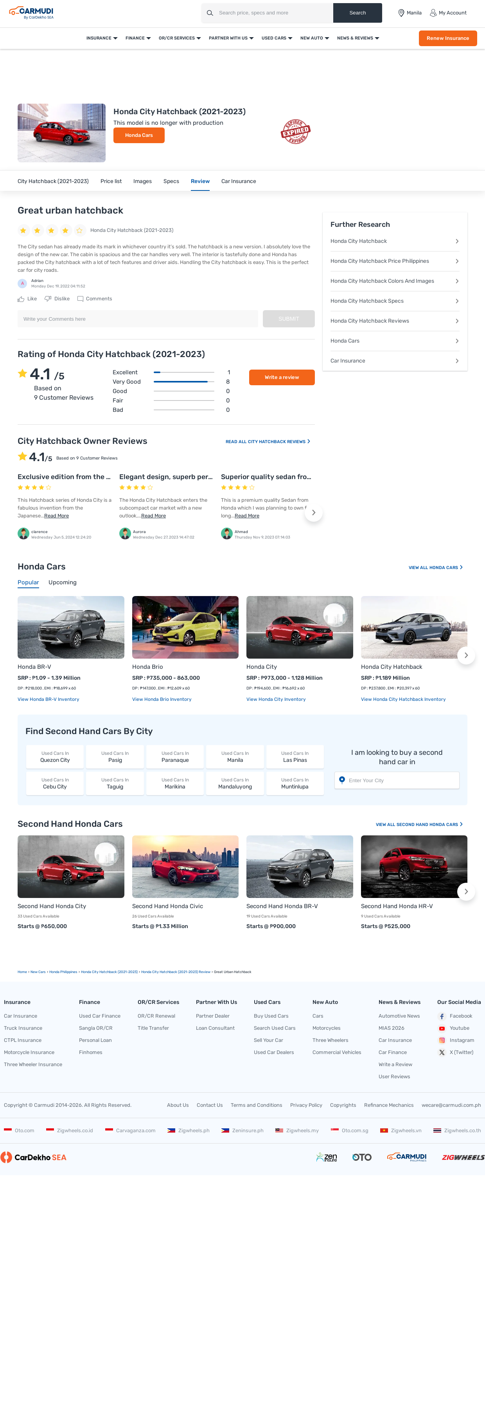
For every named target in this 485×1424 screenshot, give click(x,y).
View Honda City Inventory (276, 699)
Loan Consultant (215, 1028)
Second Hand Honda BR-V (282, 906)
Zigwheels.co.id (69, 1130)
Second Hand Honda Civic (167, 906)
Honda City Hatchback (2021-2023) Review (175, 972)
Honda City (261, 666)
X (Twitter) (455, 1052)
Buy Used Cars (271, 1016)
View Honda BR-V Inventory (48, 699)
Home (22, 972)
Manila (235, 756)
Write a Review (395, 1064)
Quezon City (55, 756)
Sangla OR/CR (96, 1028)
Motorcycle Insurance (29, 1052)
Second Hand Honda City (52, 906)
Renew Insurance (448, 38)
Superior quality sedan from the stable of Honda (300, 477)
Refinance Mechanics (389, 1105)
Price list (111, 181)
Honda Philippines (63, 972)
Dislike (57, 299)
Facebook (454, 1016)
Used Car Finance (99, 1016)
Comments (94, 299)
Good (171, 391)
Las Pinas (295, 756)
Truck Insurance (23, 1028)
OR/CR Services (177, 38)
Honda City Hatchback (395, 241)
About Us (178, 1105)
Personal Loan (95, 1040)
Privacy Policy (306, 1105)
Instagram (455, 1040)
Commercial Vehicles (337, 1052)
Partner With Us (228, 38)
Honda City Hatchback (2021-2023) (109, 972)
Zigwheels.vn (401, 1130)
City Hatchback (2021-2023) (53, 181)
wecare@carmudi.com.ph (451, 1105)
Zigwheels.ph (188, 1130)
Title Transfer (153, 1028)
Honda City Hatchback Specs (395, 301)
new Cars (38, 972)
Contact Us (210, 1105)
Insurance (98, 38)
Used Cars (274, 38)
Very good (171, 381)
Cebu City (55, 783)
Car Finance (393, 1052)
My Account (448, 13)
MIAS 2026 (391, 1028)
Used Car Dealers (274, 1052)
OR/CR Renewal (156, 1016)
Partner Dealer (213, 1016)
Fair (171, 400)
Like (27, 299)
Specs (171, 181)
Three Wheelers (330, 1040)
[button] (314, 513)
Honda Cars (139, 135)
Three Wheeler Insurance (33, 1064)
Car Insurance (238, 181)
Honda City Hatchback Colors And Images (395, 281)
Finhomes (90, 1052)
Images (142, 181)
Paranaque (175, 756)
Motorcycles (327, 1028)
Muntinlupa (295, 783)
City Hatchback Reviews (279, 441)
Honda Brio (147, 666)
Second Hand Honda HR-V (397, 906)
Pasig (115, 756)
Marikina (175, 783)
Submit (288, 319)
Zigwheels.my (297, 1130)
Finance (135, 38)
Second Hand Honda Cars (430, 824)
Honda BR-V (34, 666)
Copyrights (343, 1105)
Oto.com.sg (349, 1130)
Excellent (171, 372)
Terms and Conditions (256, 1105)
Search (357, 13)
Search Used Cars (275, 1028)
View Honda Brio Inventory (162, 699)
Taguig (115, 783)
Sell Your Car (268, 1040)
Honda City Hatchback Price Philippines (395, 261)
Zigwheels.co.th (457, 1130)
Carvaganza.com (130, 1130)
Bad (171, 410)
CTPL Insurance (22, 1040)
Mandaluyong (235, 783)
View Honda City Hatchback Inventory (403, 699)
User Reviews (394, 1076)
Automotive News (399, 1016)
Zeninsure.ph (242, 1130)
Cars (318, 1016)
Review (200, 181)
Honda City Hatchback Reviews (395, 321)
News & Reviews (355, 38)
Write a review (282, 377)
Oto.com (19, 1130)
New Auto (311, 38)
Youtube (453, 1028)
